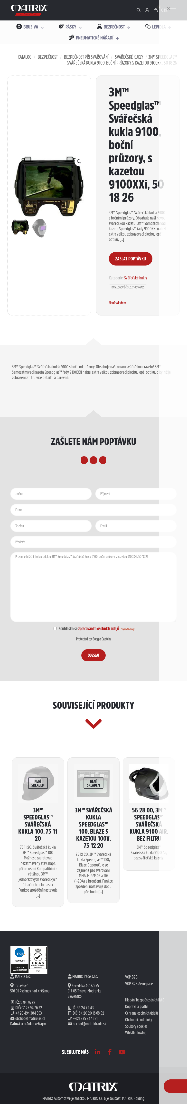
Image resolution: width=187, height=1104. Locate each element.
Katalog (24, 57)
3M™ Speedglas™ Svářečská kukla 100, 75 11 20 (37, 924)
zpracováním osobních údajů (98, 678)
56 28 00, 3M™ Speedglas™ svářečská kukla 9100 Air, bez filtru (149, 924)
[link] (29, 10)
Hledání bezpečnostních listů (144, 1099)
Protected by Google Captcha (93, 689)
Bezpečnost (48, 57)
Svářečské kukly (129, 57)
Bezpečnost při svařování (86, 57)
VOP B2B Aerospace (139, 1083)
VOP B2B (131, 1076)
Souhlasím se (89, 678)
